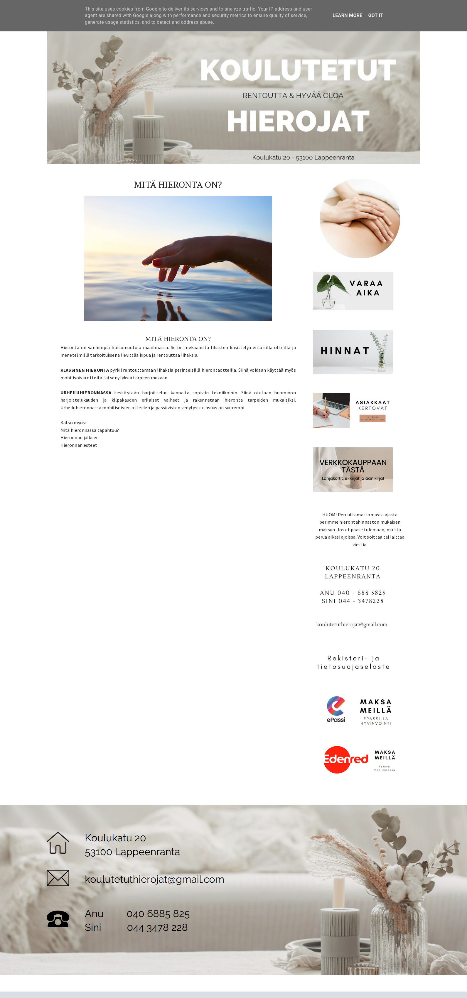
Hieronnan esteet (78, 445)
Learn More (347, 15)
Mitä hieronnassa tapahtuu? (89, 430)
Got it (375, 15)
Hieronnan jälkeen (79, 437)
